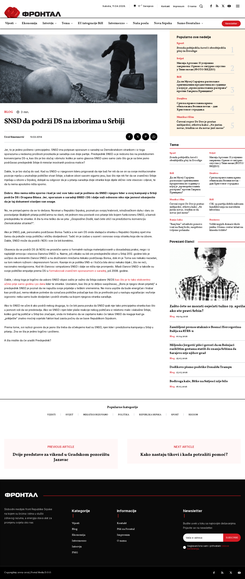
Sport (180, 43)
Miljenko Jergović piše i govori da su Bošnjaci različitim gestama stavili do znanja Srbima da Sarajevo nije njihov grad (203, 349)
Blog (8, 112)
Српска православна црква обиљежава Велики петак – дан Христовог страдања (197, 107)
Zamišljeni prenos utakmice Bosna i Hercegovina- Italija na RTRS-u (206, 329)
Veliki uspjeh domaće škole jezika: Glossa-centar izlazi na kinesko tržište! (226, 227)
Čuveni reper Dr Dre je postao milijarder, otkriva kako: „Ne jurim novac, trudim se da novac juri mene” (201, 125)
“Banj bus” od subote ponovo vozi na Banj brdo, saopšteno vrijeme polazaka (186, 227)
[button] (201, 6)
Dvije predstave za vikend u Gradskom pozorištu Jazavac (61, 457)
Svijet (180, 58)
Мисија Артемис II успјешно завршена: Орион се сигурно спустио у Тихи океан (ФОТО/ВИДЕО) (201, 66)
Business (214, 220)
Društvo (182, 98)
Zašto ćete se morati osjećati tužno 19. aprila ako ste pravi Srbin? (207, 308)
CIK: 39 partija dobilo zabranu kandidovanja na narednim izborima (226, 207)
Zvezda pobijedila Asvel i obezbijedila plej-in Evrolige (201, 49)
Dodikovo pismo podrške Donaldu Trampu (201, 367)
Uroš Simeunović (14, 137)
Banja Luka (176, 220)
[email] (203, 538)
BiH (179, 77)
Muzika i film (185, 117)
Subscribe (232, 537)
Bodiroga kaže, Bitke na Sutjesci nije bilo (199, 381)
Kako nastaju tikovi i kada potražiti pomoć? (184, 454)
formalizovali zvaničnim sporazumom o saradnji (77, 270)
